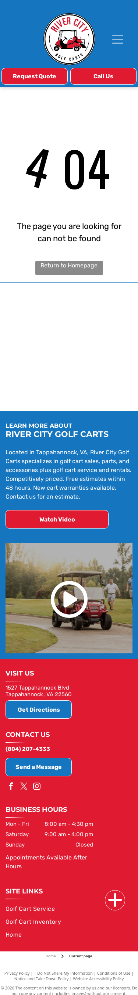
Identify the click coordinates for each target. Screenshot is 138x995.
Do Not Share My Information (65, 973)
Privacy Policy (17, 973)
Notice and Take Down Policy (41, 978)
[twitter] (23, 787)
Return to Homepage (69, 265)
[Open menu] (117, 39)
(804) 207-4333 (28, 749)
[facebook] (11, 787)
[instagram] (36, 787)
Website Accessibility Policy (98, 978)
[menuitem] (68, 908)
